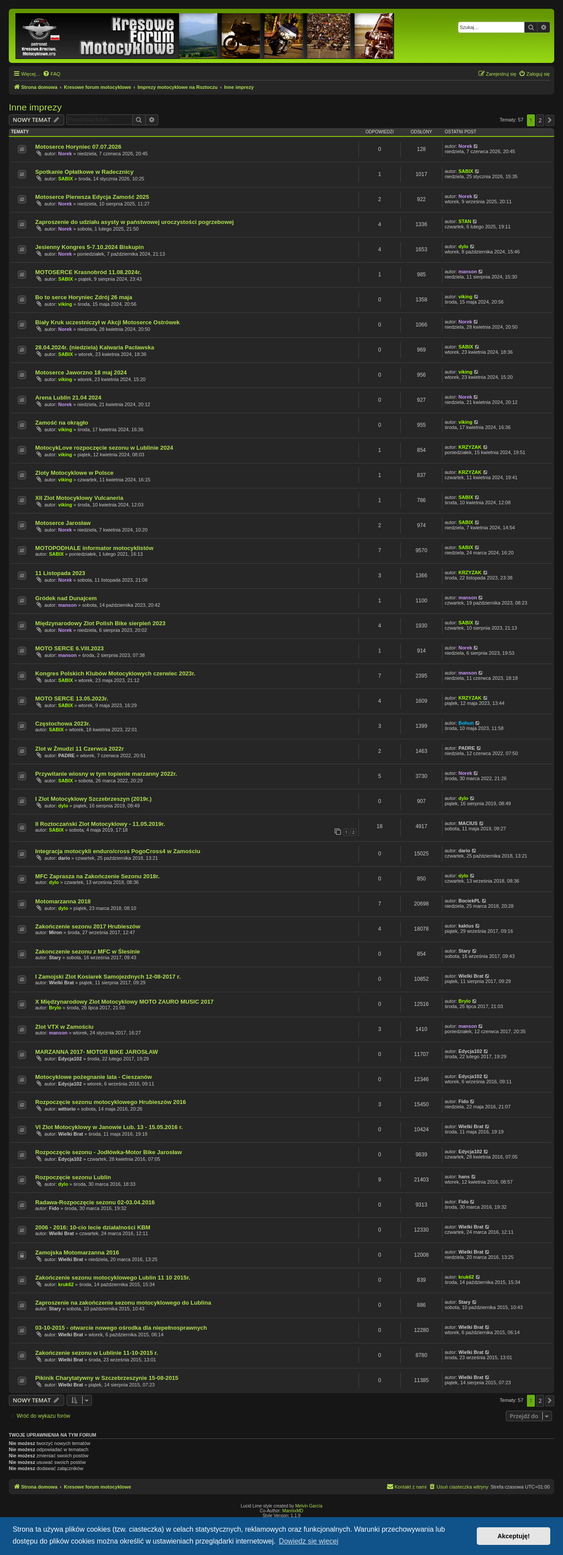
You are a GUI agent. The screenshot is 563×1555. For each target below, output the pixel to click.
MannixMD (292, 1510)
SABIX (65, 178)
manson (467, 271)
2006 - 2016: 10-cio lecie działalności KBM (92, 1227)
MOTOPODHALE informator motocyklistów (94, 548)
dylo (463, 246)
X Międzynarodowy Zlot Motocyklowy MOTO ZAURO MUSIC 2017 (124, 1001)
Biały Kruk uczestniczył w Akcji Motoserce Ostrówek (107, 322)
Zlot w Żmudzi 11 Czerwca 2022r (79, 748)
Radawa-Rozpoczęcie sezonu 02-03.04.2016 (95, 1202)
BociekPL (469, 900)
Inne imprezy (35, 107)
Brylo (55, 1007)
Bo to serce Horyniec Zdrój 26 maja (83, 297)
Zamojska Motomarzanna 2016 (77, 1252)
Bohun (466, 723)
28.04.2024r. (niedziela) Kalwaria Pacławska (94, 347)
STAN (464, 221)
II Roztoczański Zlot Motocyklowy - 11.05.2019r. (100, 824)
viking (65, 304)
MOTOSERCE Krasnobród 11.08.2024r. (88, 272)
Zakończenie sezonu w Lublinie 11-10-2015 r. (96, 1353)
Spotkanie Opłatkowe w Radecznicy (84, 172)
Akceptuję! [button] (513, 1536)
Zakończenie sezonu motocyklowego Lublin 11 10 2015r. (112, 1277)
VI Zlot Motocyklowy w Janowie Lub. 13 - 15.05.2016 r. (109, 1127)
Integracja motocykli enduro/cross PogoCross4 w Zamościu (117, 851)
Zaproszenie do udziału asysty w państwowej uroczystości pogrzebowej (134, 222)
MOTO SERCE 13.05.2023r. (71, 698)
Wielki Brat (61, 982)
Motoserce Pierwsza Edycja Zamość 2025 (92, 197)
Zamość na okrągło (61, 422)
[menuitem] (51, 74)
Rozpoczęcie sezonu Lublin (73, 1177)
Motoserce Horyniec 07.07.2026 (78, 146)
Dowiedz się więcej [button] (308, 1541)
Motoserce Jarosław (63, 523)
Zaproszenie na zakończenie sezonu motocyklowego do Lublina (123, 1302)
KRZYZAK (470, 447)
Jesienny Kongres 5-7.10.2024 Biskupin (89, 247)
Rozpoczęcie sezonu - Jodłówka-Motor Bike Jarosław (108, 1152)
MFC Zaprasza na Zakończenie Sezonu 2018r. (97, 876)
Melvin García (308, 1506)
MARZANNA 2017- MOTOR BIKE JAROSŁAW (96, 1052)
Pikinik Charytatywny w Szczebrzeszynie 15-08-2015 (106, 1378)
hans (464, 1176)
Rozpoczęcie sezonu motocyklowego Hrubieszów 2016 (110, 1102)
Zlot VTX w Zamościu (64, 1026)
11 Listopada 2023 (60, 573)
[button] (549, 120)
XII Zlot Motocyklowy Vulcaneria (79, 498)
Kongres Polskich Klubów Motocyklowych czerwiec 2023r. (115, 673)
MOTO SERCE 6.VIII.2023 (69, 648)
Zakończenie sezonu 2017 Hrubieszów (87, 926)
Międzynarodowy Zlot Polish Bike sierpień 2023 (100, 623)
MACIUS (467, 823)
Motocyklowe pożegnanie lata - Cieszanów (93, 1077)
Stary (55, 957)
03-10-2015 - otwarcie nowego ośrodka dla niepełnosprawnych (121, 1327)
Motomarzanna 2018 (63, 901)
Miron (55, 932)
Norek (65, 153)
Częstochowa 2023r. (62, 723)
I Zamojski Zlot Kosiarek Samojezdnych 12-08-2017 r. (108, 976)
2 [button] (539, 120)
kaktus (466, 925)
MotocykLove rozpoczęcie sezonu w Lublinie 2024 (104, 447)
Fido (463, 1101)
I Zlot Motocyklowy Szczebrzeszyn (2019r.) (93, 799)
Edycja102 (70, 1058)
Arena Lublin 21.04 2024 (68, 397)
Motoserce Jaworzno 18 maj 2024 (81, 372)
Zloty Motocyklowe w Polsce (74, 472)
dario (64, 858)
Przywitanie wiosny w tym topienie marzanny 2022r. (106, 773)
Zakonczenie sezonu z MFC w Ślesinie (87, 951)
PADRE (66, 755)
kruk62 (65, 1284)
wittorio (67, 1108)
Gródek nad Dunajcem (66, 598)
